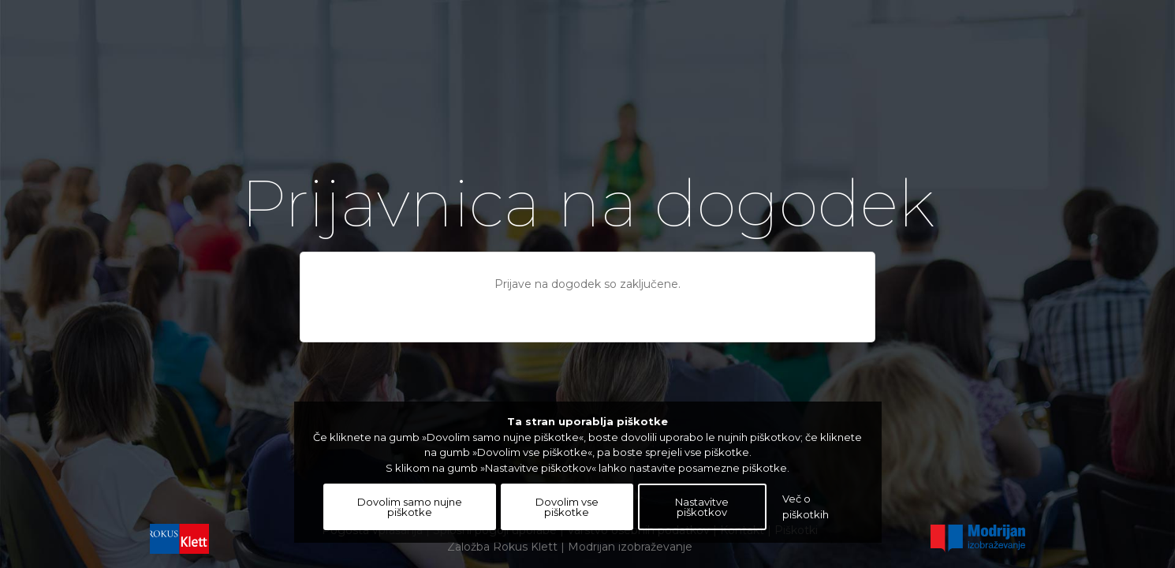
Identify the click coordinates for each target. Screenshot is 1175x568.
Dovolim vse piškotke (567, 506)
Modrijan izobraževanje (630, 547)
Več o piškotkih (805, 506)
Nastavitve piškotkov (702, 506)
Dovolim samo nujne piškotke (409, 506)
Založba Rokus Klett (502, 547)
